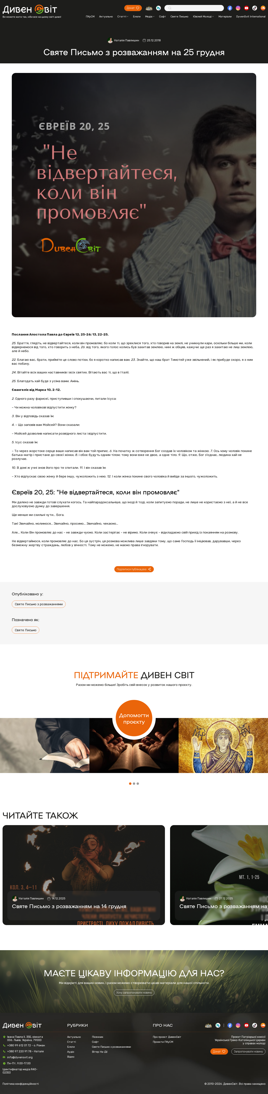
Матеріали (225, 16)
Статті (122, 16)
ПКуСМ (90, 16)
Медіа (150, 16)
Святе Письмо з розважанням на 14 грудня (69, 905)
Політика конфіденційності (21, 1083)
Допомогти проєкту (134, 718)
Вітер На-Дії (100, 1051)
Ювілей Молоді (203, 16)
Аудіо (70, 1051)
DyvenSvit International (250, 16)
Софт (162, 16)
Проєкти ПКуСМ (163, 1041)
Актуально (106, 16)
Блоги (136, 16)
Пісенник (97, 1036)
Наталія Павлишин (126, 40)
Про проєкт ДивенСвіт (167, 1036)
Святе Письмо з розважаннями (39, 604)
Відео (70, 1056)
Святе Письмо (179, 16)
